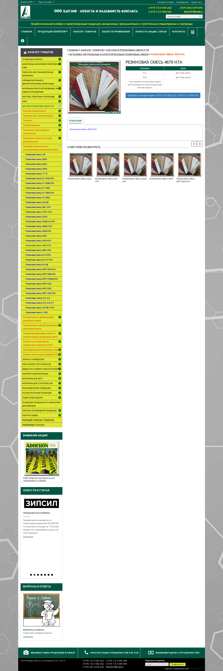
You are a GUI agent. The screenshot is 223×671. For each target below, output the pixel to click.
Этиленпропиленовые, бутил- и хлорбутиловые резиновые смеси (40, 335)
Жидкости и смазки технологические (42, 369)
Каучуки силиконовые (34, 110)
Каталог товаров (84, 32)
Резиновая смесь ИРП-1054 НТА (41, 269)
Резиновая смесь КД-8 (36, 164)
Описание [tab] (75, 120)
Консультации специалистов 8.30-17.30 (114, 653)
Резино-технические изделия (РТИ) (41, 354)
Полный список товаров (38, 420)
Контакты (178, 32)
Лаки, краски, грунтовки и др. (42, 364)
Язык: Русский (45, 2)
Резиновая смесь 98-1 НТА (38, 207)
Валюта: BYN (26, 2)
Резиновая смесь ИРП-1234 (38, 283)
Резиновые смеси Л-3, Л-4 (38, 298)
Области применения (116, 32)
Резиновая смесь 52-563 (37, 202)
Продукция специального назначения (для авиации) (41, 404)
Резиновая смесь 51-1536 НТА (40, 178)
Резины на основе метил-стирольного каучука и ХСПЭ (38, 343)
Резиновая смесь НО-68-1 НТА (40, 307)
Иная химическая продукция (42, 388)
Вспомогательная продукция (42, 393)
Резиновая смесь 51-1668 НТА (40, 183)
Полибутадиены (31, 125)
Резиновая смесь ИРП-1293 (38, 288)
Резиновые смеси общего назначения (36, 132)
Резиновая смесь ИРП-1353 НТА (41, 293)
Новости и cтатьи (36, 490)
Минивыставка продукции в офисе (53, 653)
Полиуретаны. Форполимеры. (38, 115)
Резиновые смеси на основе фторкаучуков (37, 140)
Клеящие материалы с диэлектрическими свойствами (42, 82)
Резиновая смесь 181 (36, 154)
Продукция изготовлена (36, 513)
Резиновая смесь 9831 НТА (38, 250)
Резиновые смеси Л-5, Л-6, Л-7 (40, 303)
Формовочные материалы (40, 374)
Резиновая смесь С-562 (37, 312)
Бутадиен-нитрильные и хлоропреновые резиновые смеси (40, 148)
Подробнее (28, 536)
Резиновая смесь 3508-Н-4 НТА (40, 221)
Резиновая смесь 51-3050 (38, 197)
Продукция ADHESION (42, 60)
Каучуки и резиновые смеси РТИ (42, 106)
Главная (26, 32)
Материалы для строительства (42, 384)
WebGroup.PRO (197, 668)
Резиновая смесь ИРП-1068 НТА (41, 274)
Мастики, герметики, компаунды (42, 97)
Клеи (42, 102)
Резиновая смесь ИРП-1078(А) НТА (42, 279)
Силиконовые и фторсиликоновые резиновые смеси (40, 327)
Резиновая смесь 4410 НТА (38, 240)
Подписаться (177, 664)
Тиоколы (27, 120)
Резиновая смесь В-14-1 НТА (39, 259)
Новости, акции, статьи (151, 32)
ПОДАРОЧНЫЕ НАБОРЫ (42, 398)
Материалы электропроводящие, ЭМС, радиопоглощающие (42, 90)
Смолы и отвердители (42, 360)
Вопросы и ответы (37, 587)
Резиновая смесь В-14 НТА (38, 255)
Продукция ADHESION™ (53, 32)
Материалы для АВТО (42, 379)
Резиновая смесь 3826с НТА (39, 226)
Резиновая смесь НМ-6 (36, 169)
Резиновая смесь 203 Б (36, 216)
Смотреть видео (42, 416)
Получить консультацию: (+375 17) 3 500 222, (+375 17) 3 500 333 (163, 95)
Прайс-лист (196, 2)
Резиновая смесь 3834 (36, 159)
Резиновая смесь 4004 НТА (38, 231)
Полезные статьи (33, 424)
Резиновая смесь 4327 (36, 236)
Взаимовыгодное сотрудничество (177, 653)
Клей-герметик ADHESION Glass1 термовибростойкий (39, 479)
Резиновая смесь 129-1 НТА (39, 212)
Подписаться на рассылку (155, 660)
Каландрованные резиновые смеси (41, 349)
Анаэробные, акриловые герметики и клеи (42, 66)
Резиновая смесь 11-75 (36, 173)
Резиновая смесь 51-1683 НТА (40, 192)
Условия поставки (165, 2)
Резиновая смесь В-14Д (37, 264)
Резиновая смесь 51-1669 (38, 188)
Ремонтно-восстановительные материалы (42, 74)
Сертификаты (182, 2)
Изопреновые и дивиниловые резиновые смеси (38, 319)
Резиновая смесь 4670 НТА (38, 245)
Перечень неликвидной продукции (42, 411)
